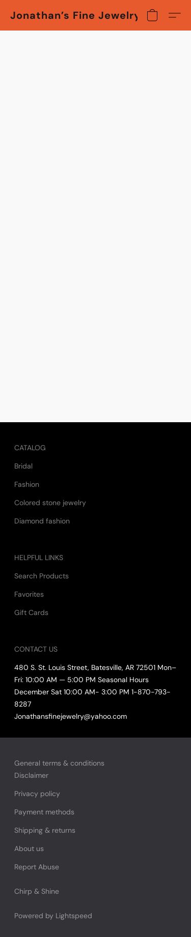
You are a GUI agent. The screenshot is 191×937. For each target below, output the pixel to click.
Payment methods (44, 811)
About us (29, 848)
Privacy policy (37, 793)
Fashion (26, 484)
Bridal (23, 466)
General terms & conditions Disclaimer (59, 769)
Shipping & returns (44, 830)
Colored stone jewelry (50, 502)
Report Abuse (36, 866)
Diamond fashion (42, 520)
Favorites (29, 594)
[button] (74, 15)
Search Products (41, 575)
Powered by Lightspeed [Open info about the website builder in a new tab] (53, 915)
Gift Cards (31, 612)
